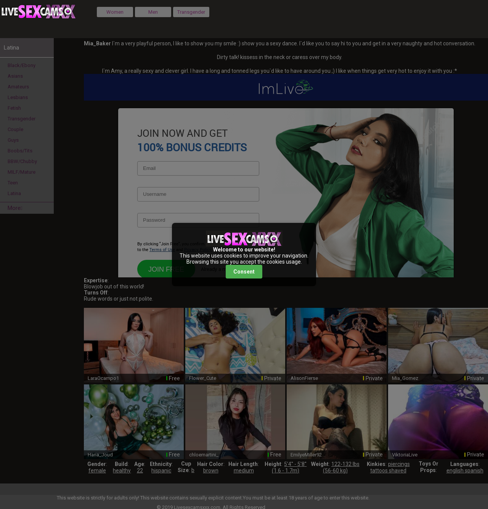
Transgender (191, 12)
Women (115, 12)
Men (153, 12)
